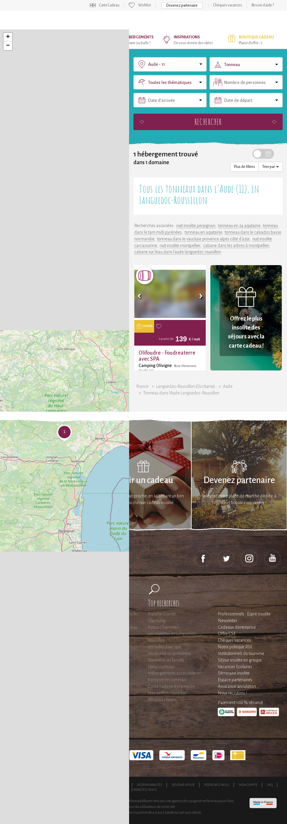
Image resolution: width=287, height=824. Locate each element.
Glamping (156, 620)
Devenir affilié (183, 784)
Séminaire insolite (234, 673)
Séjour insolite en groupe (240, 660)
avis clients (193, 812)
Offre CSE (227, 633)
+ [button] (8, 37)
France (142, 386)
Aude (228, 386)
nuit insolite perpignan (195, 225)
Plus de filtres (244, 167)
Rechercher (208, 121)
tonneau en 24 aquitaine (239, 225)
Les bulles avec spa (164, 647)
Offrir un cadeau (143, 480)
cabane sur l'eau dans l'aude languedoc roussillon (177, 252)
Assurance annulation (237, 686)
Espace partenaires (235, 679)
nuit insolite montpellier (180, 245)
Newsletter (227, 620)
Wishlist (144, 5)
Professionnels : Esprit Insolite (244, 614)
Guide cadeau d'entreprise (171, 686)
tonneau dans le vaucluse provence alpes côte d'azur (203, 239)
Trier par (270, 167)
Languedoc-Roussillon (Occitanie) (185, 386)
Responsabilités (149, 784)
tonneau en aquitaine (203, 232)
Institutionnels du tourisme (241, 653)
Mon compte (248, 784)
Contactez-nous (143, 789)
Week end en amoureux (169, 653)
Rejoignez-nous (216, 784)
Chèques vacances (227, 5)
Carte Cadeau (109, 5)
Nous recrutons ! (232, 693)
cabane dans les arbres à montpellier (236, 245)
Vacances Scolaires (235, 666)
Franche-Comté (162, 614)
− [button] (8, 46)
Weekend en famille (166, 660)
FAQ (270, 784)
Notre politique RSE (235, 647)
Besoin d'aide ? (263, 5)
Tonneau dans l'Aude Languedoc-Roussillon (181, 393)
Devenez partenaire (182, 5)
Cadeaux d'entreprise (237, 627)
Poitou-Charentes (163, 627)
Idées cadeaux (161, 666)
